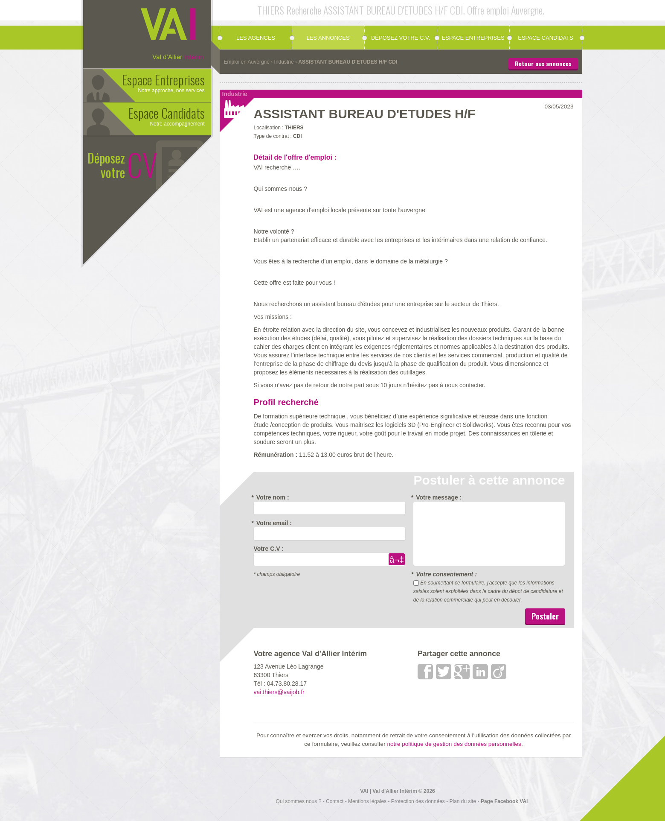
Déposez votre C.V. (400, 38)
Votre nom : (271, 497)
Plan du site (463, 801)
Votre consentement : (445, 574)
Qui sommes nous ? (299, 801)
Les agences (255, 38)
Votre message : (437, 497)
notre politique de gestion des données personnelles (454, 744)
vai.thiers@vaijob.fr (279, 692)
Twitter (444, 671)
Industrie (284, 62)
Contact (334, 801)
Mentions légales (367, 801)
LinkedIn (481, 671)
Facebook (426, 671)
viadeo (499, 671)
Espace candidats (545, 38)
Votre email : (273, 523)
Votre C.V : (269, 548)
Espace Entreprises (472, 38)
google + (462, 671)
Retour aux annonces (543, 63)
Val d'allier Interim (168, 32)
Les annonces (327, 38)
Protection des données (418, 801)
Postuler (545, 616)
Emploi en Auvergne (247, 62)
